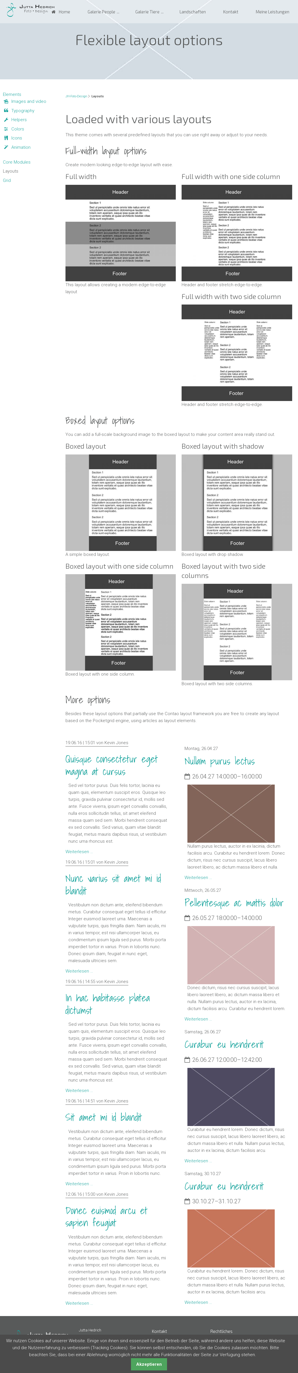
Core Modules (17, 162)
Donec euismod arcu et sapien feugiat (106, 1216)
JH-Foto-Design (76, 96)
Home (64, 11)
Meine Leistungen (272, 11)
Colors (17, 129)
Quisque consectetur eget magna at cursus (111, 765)
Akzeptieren (149, 1364)
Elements (12, 94)
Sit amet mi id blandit (103, 1117)
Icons (16, 138)
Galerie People (101, 11)
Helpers (19, 119)
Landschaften (193, 11)
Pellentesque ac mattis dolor (234, 903)
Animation (21, 147)
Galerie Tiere (147, 11)
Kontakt (230, 11)
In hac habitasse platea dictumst (107, 1004)
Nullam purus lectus (220, 761)
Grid (7, 180)
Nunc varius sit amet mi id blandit (113, 884)
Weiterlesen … (79, 851)
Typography (22, 110)
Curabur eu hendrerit (224, 1044)
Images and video (28, 101)
